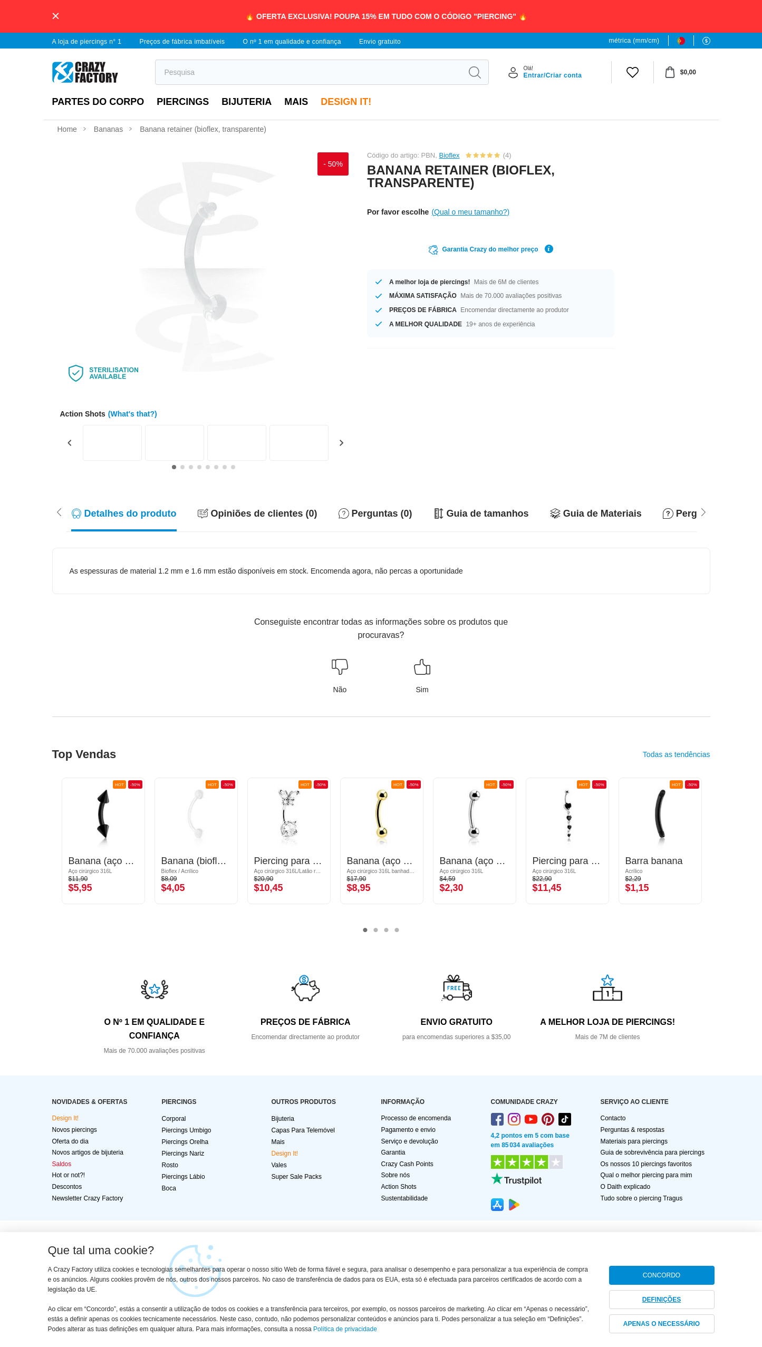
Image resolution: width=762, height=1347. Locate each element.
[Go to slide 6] (216, 467)
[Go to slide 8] (233, 467)
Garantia (393, 1152)
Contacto (613, 1118)
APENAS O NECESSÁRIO (661, 1323)
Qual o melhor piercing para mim (646, 1175)
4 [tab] (397, 930)
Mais (296, 101)
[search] (309, 72)
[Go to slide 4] (199, 467)
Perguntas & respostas (632, 1129)
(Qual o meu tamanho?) (470, 212)
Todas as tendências (676, 754)
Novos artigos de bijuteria (87, 1152)
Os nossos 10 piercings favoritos (646, 1164)
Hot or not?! (68, 1175)
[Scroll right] (59, 511)
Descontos (67, 1186)
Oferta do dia (70, 1141)
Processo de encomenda (416, 1118)
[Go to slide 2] (182, 467)
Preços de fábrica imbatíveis (182, 41)
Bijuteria (246, 101)
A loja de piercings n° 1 (87, 41)
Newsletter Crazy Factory (87, 1198)
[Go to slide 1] (174, 467)
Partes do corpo (98, 101)
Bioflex (449, 155)
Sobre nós (395, 1175)
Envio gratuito (380, 41)
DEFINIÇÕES (661, 1299)
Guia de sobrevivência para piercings (653, 1152)
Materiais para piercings (634, 1141)
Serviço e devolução (409, 1141)
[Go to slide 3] (191, 467)
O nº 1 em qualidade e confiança (292, 41)
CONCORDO (661, 1275)
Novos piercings (74, 1129)
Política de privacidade (345, 1329)
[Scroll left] (703, 511)
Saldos (62, 1164)
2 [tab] (376, 930)
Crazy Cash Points (407, 1164)
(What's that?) (132, 414)
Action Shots (399, 1186)
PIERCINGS (183, 101)
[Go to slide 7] (225, 467)
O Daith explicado (626, 1186)
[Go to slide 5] (208, 467)
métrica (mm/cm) (634, 40)
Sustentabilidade (404, 1198)
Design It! (346, 101)
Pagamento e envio (408, 1129)
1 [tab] (365, 930)
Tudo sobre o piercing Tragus (642, 1198)
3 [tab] (386, 930)
